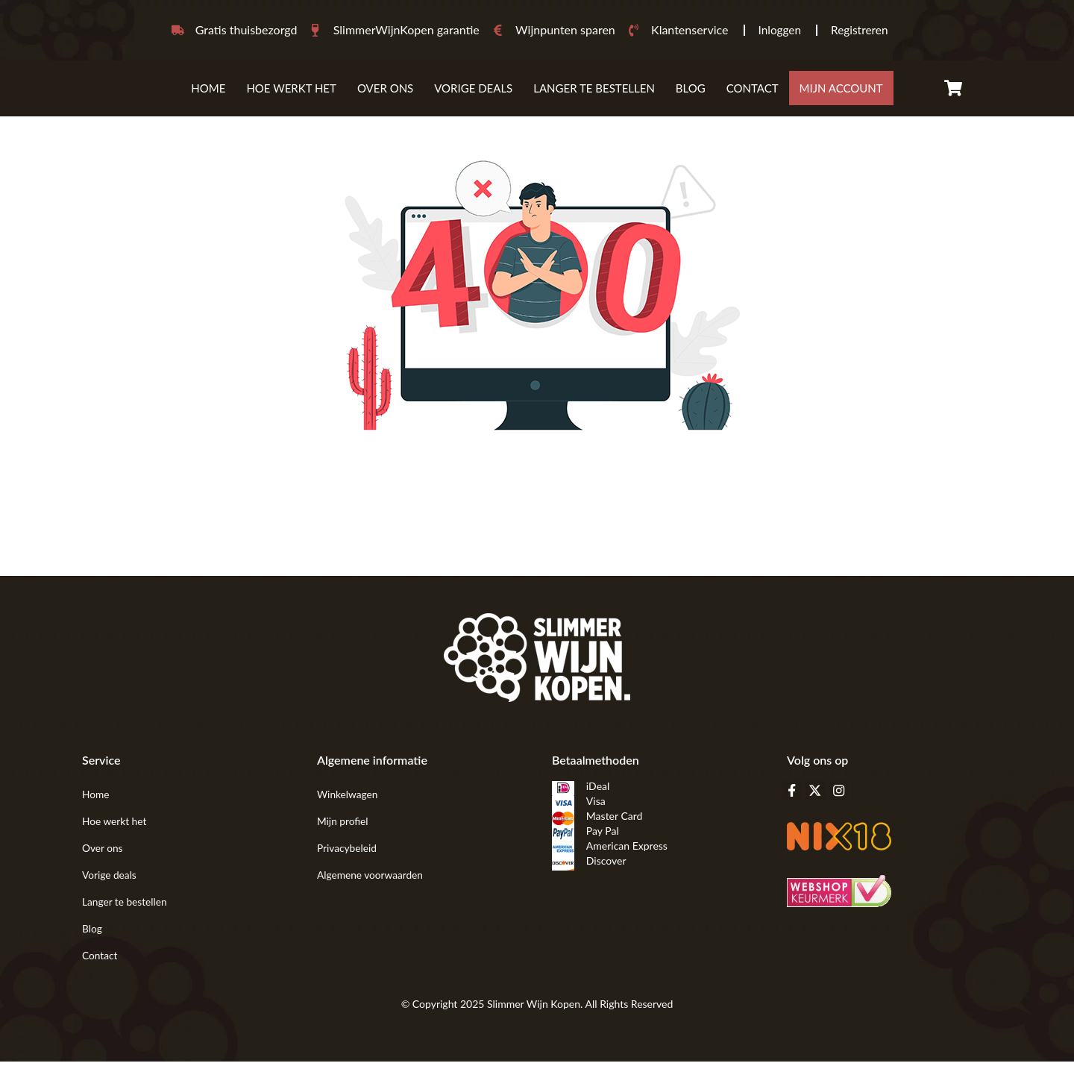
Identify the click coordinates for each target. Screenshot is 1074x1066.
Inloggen (778, 32)
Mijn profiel (343, 825)
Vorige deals (110, 879)
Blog (691, 92)
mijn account (841, 92)
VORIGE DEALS (473, 92)
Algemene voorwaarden (371, 879)
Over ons (385, 92)
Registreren (861, 32)
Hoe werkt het (291, 92)
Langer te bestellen (594, 92)
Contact (752, 92)
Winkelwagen (348, 798)
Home (208, 92)
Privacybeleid (347, 852)
